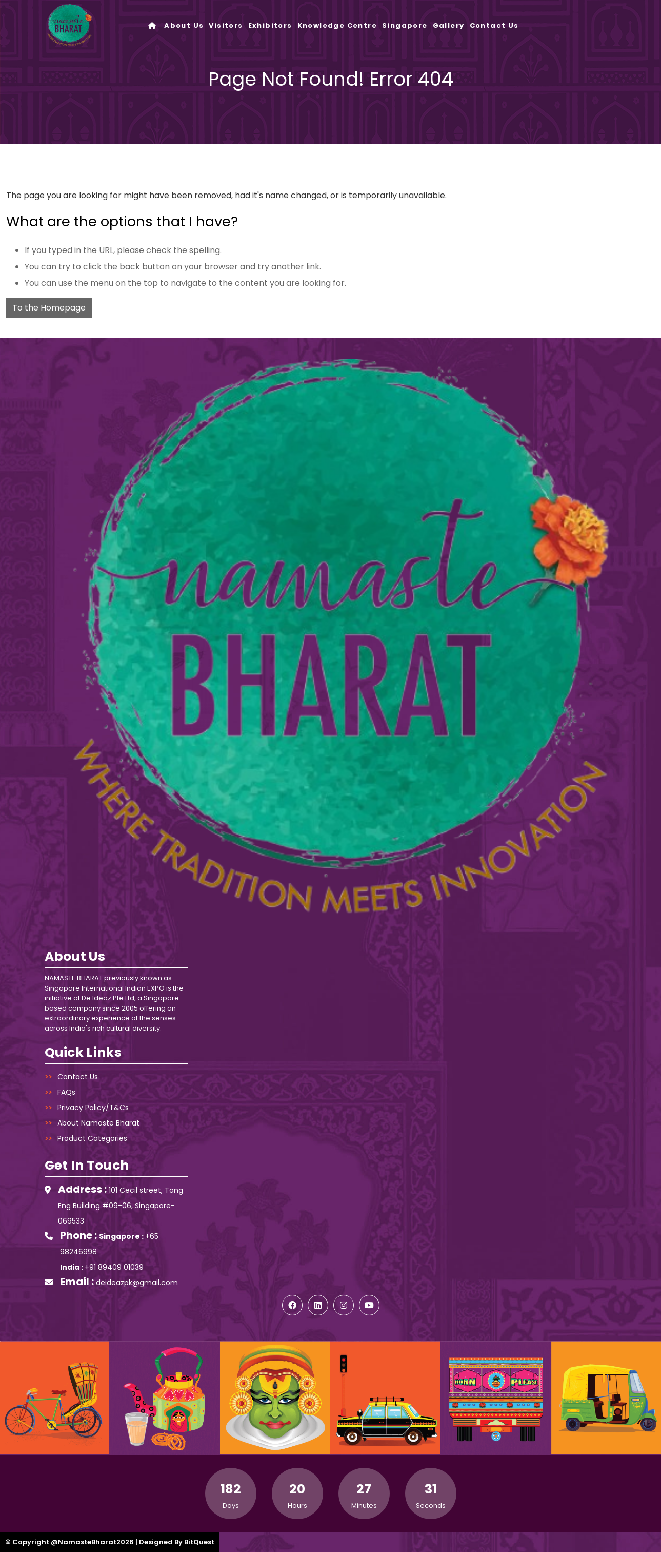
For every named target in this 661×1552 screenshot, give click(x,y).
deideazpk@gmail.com (137, 1282)
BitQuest (199, 1542)
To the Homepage (49, 308)
